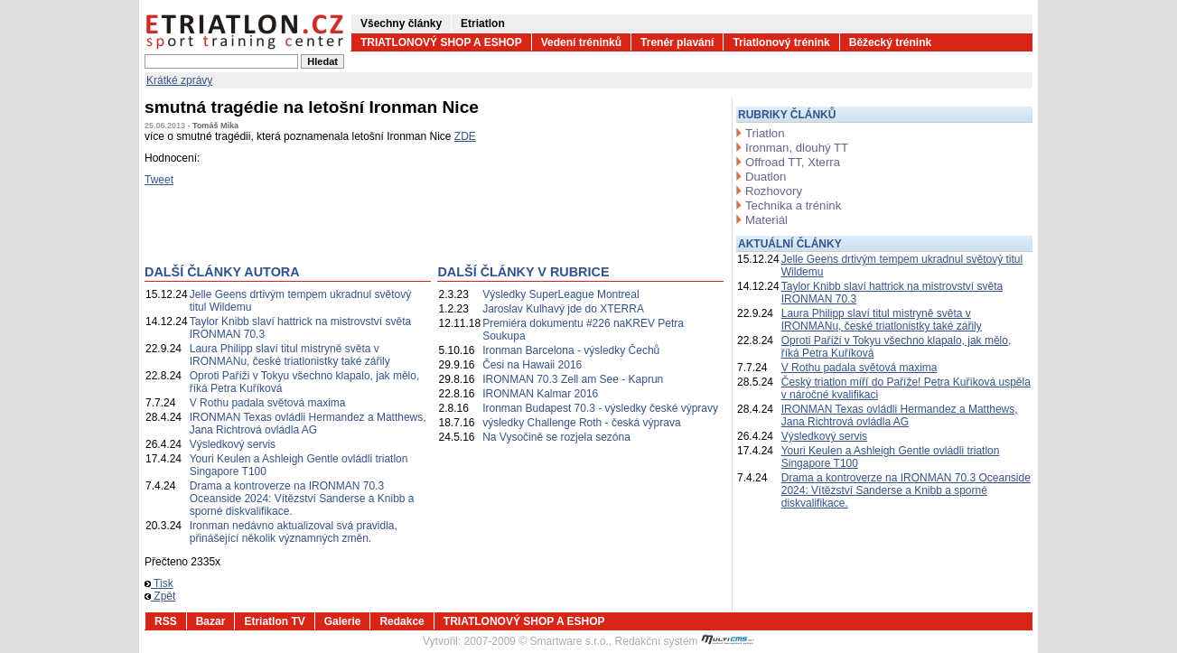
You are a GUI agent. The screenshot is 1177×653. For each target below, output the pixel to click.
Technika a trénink (793, 205)
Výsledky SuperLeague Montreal (560, 294)
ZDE (465, 136)
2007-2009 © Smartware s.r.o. (536, 641)
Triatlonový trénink (781, 42)
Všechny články (401, 23)
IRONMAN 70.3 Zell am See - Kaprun (572, 379)
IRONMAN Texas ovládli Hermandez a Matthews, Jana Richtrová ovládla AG (308, 423)
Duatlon (765, 176)
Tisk (159, 583)
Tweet (159, 179)
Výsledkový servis (233, 444)
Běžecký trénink (890, 42)
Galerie (342, 621)
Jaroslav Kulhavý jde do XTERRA (563, 309)
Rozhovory (773, 191)
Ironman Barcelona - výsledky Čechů (570, 350)
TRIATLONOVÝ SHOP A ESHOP (441, 42)
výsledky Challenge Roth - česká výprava (581, 422)
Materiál (766, 220)
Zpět (160, 596)
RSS (165, 621)
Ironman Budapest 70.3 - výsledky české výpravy (600, 408)
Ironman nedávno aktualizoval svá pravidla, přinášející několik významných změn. (293, 532)
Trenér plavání (677, 42)
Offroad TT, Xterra (792, 162)
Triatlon (764, 133)
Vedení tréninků (581, 42)
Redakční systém (684, 641)
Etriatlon (483, 23)
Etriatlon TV (274, 621)
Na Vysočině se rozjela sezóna (556, 437)
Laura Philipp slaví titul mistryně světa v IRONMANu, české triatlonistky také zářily (290, 355)
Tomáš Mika (215, 125)
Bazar (211, 621)
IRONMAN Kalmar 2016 (540, 393)
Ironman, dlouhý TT (796, 147)
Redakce (401, 621)
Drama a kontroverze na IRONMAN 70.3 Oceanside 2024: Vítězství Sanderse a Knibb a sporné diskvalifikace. (302, 499)
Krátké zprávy (179, 80)
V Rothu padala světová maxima (268, 402)
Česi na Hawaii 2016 (532, 365)
